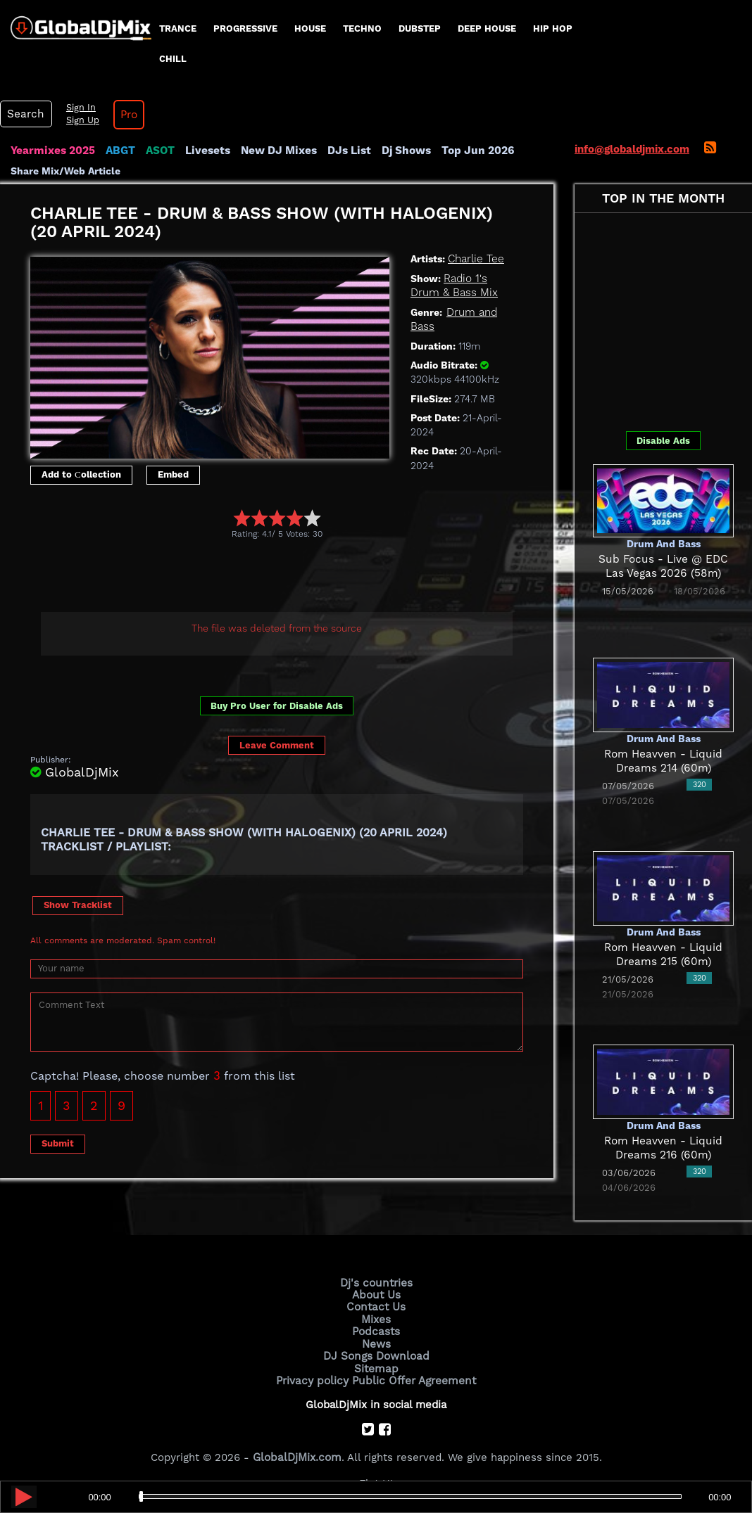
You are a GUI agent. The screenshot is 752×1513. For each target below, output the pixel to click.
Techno (362, 28)
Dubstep (420, 28)
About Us (376, 1294)
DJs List (343, 150)
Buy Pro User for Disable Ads (277, 706)
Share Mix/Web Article (65, 170)
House (310, 28)
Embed (173, 474)
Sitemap (376, 1366)
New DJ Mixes (274, 150)
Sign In (77, 108)
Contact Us (376, 1306)
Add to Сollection (81, 474)
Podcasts (376, 1330)
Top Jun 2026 (468, 150)
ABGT (118, 150)
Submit (58, 1143)
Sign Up (79, 120)
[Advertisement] (286, 577)
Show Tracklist (78, 905)
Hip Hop (552, 28)
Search (24, 114)
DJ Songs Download (376, 1354)
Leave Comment (276, 744)
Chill (173, 58)
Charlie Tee (475, 259)
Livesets (204, 150)
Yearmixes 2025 (52, 150)
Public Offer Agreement (412, 1378)
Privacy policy (314, 1378)
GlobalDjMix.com (297, 1454)
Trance (177, 28)
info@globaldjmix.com (632, 149)
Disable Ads (663, 440)
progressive (245, 28)
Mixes (376, 1318)
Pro (125, 114)
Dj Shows (399, 150)
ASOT (157, 150)
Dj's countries (376, 1282)
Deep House (487, 28)
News (376, 1342)
